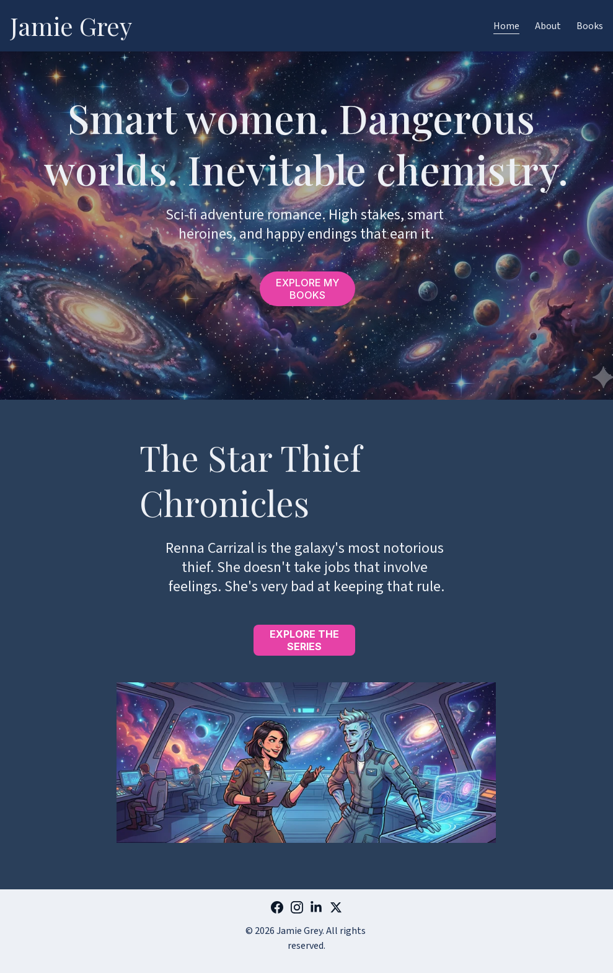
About (548, 26)
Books (589, 26)
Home (506, 26)
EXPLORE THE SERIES (304, 640)
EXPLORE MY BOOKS (307, 288)
